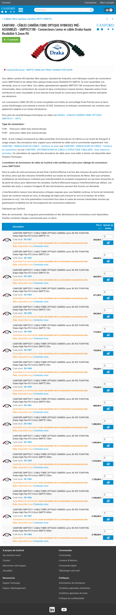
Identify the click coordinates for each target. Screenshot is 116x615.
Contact (6, 2)
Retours (73, 560)
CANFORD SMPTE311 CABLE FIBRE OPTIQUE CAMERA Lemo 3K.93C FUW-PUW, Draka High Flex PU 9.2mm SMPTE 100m (51, 418)
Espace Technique (11, 583)
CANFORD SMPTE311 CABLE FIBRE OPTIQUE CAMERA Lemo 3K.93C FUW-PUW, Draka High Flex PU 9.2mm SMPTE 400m (51, 511)
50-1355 (28, 313)
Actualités (7, 570)
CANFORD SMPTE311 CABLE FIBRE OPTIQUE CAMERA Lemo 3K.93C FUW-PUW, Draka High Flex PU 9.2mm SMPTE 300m (51, 492)
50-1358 (28, 368)
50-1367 (28, 516)
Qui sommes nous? (12, 555)
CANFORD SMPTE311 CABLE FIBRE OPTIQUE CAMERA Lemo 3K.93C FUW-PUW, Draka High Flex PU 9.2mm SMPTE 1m (51, 234)
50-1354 (28, 295)
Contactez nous (40, 246)
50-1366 (28, 497)
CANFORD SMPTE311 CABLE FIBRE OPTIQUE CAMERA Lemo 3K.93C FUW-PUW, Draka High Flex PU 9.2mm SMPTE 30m (51, 382)
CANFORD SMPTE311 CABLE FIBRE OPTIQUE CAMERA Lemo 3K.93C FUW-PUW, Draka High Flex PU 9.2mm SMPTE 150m (51, 437)
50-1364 (28, 460)
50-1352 (28, 258)
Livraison (63, 560)
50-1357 (28, 350)
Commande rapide (67, 565)
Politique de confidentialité (71, 598)
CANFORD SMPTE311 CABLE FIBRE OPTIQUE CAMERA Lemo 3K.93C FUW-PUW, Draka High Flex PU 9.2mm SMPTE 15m (51, 326)
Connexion (90, 2)
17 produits (11, 39)
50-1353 (28, 276)
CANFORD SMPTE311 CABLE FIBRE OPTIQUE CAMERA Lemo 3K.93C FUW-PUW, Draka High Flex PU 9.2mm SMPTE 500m (51, 529)
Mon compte (107, 2)
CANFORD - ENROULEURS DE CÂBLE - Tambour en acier (30, 146)
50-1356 (28, 331)
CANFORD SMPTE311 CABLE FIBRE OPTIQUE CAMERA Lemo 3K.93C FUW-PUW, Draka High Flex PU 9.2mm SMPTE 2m (51, 253)
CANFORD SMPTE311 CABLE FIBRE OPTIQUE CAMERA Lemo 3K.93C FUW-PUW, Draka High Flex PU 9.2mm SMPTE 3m (51, 271)
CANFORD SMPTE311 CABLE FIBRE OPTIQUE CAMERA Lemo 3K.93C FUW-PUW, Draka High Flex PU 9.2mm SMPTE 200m (51, 455)
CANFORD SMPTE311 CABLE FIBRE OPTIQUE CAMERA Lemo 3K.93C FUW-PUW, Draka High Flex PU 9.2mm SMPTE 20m (51, 345)
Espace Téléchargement (14, 588)
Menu (20, 10)
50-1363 (28, 442)
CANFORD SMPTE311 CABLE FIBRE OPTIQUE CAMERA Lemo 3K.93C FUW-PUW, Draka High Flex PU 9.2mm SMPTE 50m (51, 400)
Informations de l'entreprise (72, 583)
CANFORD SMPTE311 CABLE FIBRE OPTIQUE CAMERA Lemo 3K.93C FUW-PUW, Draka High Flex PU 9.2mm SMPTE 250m (51, 474)
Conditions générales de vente (73, 593)
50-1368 (28, 534)
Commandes (65, 555)
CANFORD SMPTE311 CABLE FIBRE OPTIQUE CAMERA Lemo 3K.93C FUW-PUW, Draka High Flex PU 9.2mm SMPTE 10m (51, 308)
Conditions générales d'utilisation (74, 588)
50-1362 (28, 424)
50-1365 (28, 479)
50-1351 (28, 239)
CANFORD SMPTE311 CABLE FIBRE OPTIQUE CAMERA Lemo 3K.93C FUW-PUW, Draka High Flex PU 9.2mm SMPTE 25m (51, 363)
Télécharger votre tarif (69, 570)
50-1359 (28, 387)
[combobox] (64, 10)
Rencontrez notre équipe (14, 565)
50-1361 (28, 405)
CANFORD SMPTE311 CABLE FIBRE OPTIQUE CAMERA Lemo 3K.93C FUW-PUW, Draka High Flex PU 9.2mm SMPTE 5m (51, 290)
